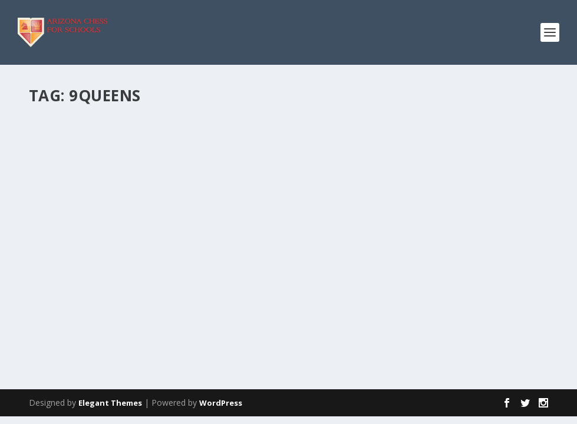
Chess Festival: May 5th (104, 130)
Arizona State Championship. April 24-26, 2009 (420, 136)
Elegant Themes (110, 325)
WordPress (220, 325)
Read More (71, 250)
